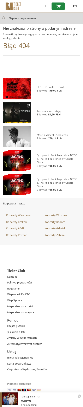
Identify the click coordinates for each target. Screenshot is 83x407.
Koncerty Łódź (15, 228)
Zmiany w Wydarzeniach (22, 338)
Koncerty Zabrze (55, 235)
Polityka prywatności (19, 283)
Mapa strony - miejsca (20, 312)
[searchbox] (41, 18)
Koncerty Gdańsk (55, 228)
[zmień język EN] (74, 6)
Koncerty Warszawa (18, 215)
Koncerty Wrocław (56, 215)
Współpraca (14, 301)
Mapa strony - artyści (20, 306)
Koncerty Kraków (16, 222)
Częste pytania (16, 326)
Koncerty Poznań (16, 235)
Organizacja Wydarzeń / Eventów (27, 370)
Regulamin (13, 289)
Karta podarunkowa (19, 364)
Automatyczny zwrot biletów (24, 344)
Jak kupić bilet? (16, 332)
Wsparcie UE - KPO (18, 295)
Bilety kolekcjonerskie (20, 358)
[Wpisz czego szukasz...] (3, 18)
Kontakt (12, 277)
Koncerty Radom (55, 222)
